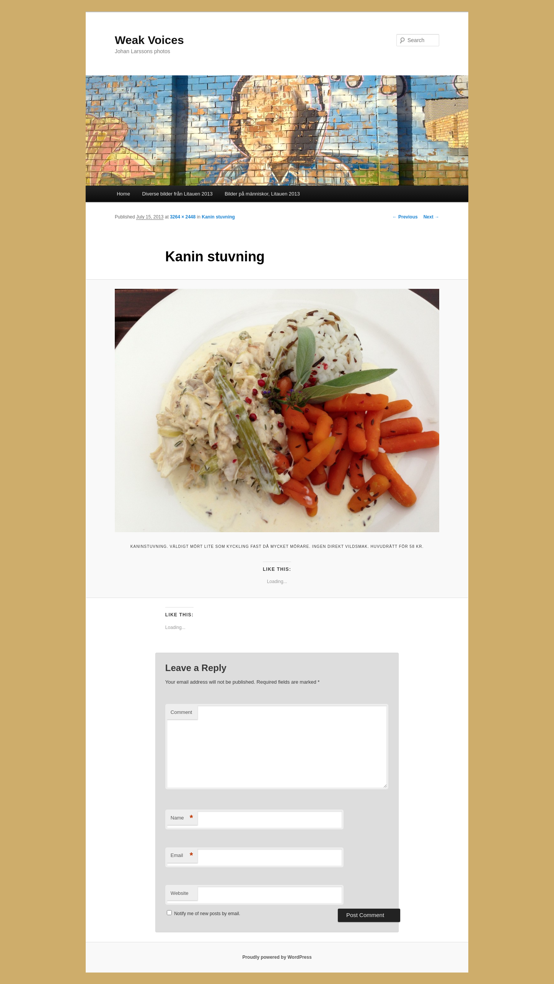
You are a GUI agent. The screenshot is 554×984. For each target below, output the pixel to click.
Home (123, 194)
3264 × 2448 (183, 217)
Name (182, 818)
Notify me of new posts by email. (207, 913)
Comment (181, 712)
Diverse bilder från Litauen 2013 (177, 194)
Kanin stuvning (218, 217)
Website (180, 893)
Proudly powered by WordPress (276, 957)
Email (182, 855)
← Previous (405, 217)
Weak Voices (149, 40)
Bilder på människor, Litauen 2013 (262, 194)
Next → (431, 217)
